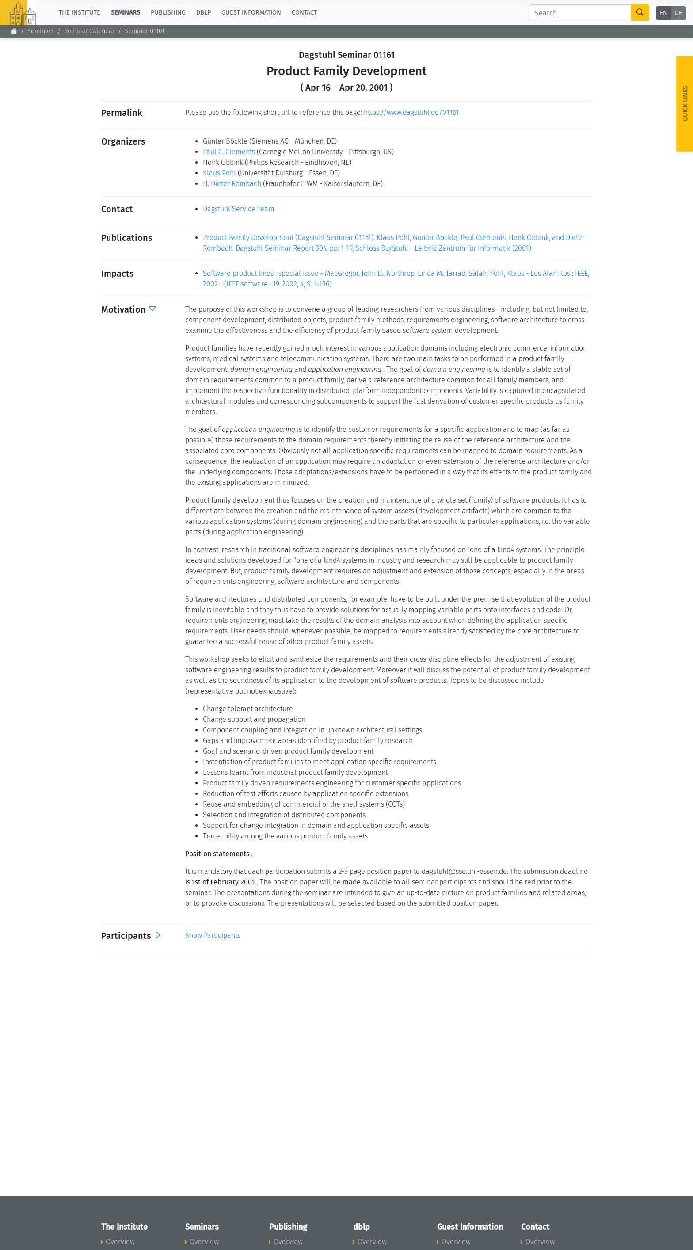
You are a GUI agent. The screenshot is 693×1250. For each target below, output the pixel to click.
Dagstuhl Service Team (238, 209)
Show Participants (212, 935)
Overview (120, 1242)
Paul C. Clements (229, 152)
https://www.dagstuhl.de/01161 (411, 112)
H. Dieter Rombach (232, 183)
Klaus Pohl (219, 173)
